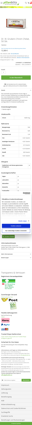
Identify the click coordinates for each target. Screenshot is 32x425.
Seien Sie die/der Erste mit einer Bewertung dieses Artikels (13, 48)
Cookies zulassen (16, 226)
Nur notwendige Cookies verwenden (16, 230)
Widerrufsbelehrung (8, 404)
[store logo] (11, 3)
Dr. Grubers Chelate (8, 236)
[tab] (16, 90)
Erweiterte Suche (7, 416)
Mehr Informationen (7, 254)
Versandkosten (15, 53)
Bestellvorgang (6, 397)
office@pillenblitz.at (25, 355)
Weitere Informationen (23, 57)
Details (3, 90)
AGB (2, 401)
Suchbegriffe (5, 412)
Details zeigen (22, 221)
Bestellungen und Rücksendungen (13, 420)
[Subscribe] (26, 380)
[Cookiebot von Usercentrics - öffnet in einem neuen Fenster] (23, 193)
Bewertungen (5, 257)
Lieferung (4, 393)
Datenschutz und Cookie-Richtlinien (13, 408)
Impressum (5, 385)
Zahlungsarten (6, 389)
